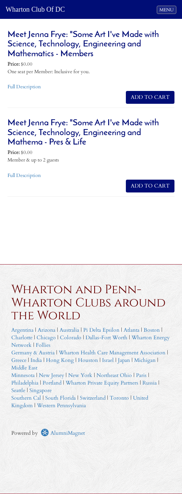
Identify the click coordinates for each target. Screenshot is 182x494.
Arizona (46, 330)
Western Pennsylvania (61, 405)
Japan (124, 360)
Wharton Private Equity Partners (102, 382)
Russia (149, 382)
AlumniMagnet (63, 433)
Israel (108, 360)
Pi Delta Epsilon (101, 330)
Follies (43, 345)
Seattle (18, 390)
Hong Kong (60, 360)
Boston (152, 330)
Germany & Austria (33, 352)
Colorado (70, 337)
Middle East (24, 367)
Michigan (145, 360)
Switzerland (93, 398)
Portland (52, 382)
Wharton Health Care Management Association (112, 352)
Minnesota (23, 375)
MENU (167, 9)
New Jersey (52, 375)
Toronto (119, 398)
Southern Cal (26, 398)
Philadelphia (24, 382)
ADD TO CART (150, 97)
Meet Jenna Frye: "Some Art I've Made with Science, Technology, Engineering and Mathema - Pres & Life (83, 133)
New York (80, 375)
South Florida (60, 398)
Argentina (22, 330)
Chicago (46, 337)
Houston (88, 360)
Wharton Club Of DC (35, 9)
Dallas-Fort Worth (106, 337)
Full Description (24, 87)
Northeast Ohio (114, 375)
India (36, 360)
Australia (69, 330)
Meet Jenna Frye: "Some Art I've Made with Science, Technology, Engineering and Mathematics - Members (83, 44)
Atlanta (131, 330)
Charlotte (21, 337)
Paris (141, 375)
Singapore (40, 390)
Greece (18, 360)
